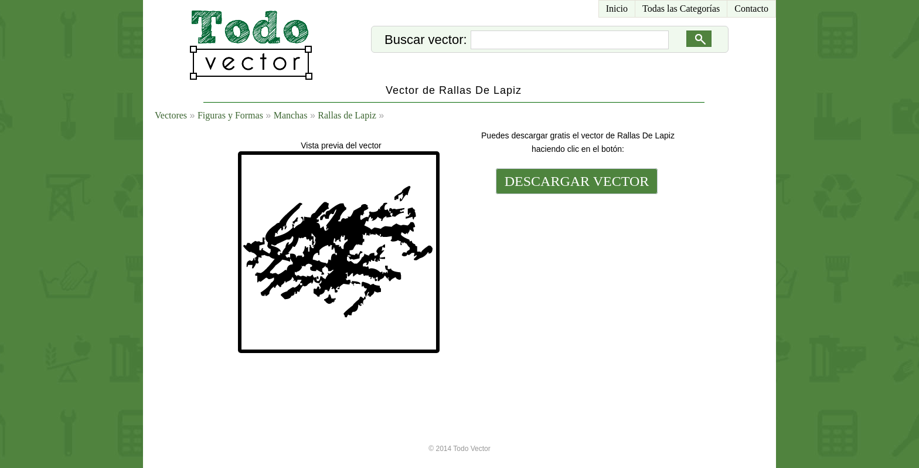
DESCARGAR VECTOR (577, 181)
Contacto (751, 8)
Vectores (171, 115)
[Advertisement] (575, 277)
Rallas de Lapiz (347, 115)
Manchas (291, 115)
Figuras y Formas (230, 115)
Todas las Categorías (681, 8)
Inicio (617, 8)
